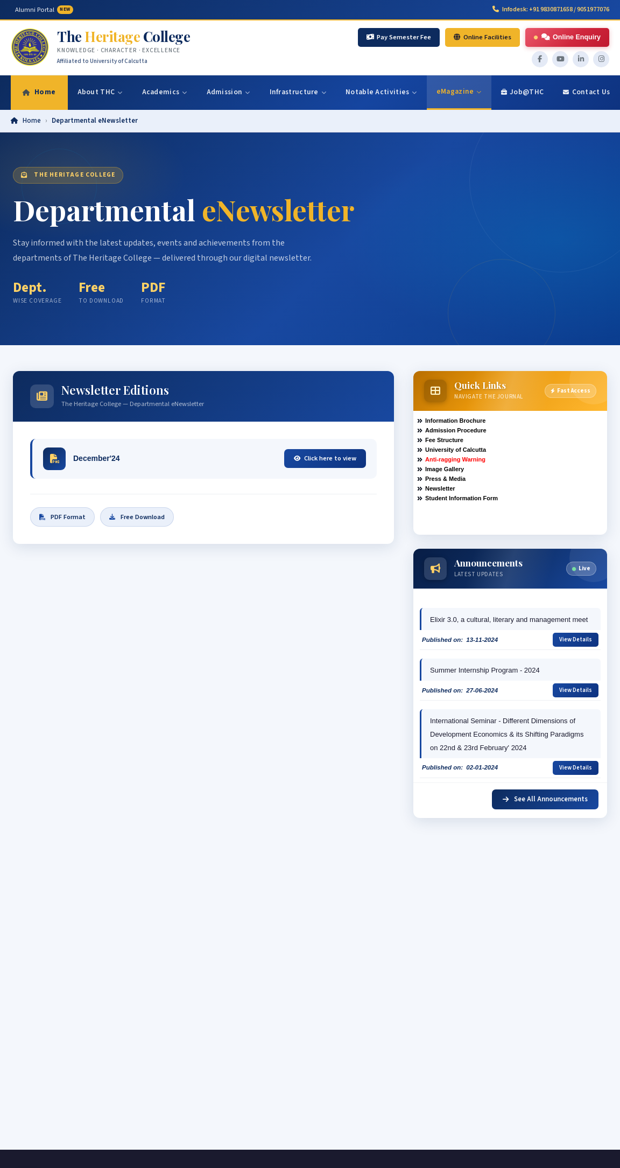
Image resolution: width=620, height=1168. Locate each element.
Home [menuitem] (39, 92)
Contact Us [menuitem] (586, 92)
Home (32, 120)
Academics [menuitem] (164, 92)
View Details (575, 639)
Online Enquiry (567, 37)
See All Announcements (545, 799)
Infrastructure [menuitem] (298, 92)
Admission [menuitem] (228, 92)
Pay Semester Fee (399, 37)
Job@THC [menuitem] (522, 92)
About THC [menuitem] (100, 92)
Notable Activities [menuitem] (381, 92)
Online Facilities (482, 37)
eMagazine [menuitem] (459, 91)
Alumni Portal (44, 10)
